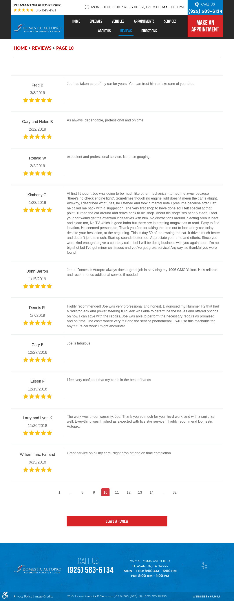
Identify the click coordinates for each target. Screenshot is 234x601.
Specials (96, 21)
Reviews (126, 30)
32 (180, 492)
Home (76, 21)
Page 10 (64, 48)
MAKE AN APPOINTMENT (205, 26)
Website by (206, 596)
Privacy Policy (23, 596)
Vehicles (118, 21)
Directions (149, 30)
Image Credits (44, 596)
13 (142, 492)
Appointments (144, 21)
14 (155, 492)
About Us (104, 30)
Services (170, 21)
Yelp (203, 566)
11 (117, 492)
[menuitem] (76, 21)
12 (129, 492)
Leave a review (117, 525)
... (66, 492)
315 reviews (46, 10)
